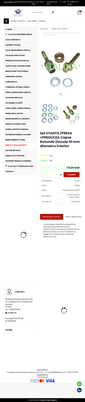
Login (64, 2)
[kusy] (52, 174)
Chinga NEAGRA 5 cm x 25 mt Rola (25, 196)
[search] (53, 12)
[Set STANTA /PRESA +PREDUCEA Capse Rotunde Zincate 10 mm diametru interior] (60, 65)
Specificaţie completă (52, 217)
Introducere (44, 29)
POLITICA (21, 21)
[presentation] (42, 66)
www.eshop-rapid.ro (49, 400)
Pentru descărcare (73, 217)
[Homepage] (6, 21)
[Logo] (18, 12)
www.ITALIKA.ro (9, 2)
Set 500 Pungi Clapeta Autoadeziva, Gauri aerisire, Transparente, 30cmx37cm (49, 326)
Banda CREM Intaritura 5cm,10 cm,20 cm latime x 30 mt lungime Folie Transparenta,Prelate (26, 270)
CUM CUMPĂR (32, 21)
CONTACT (42, 21)
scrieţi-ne (12, 313)
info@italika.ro (42, 375)
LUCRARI (14, 21)
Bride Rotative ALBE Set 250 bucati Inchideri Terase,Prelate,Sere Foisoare (25, 234)
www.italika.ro (42, 370)
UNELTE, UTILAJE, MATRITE (60, 29)
